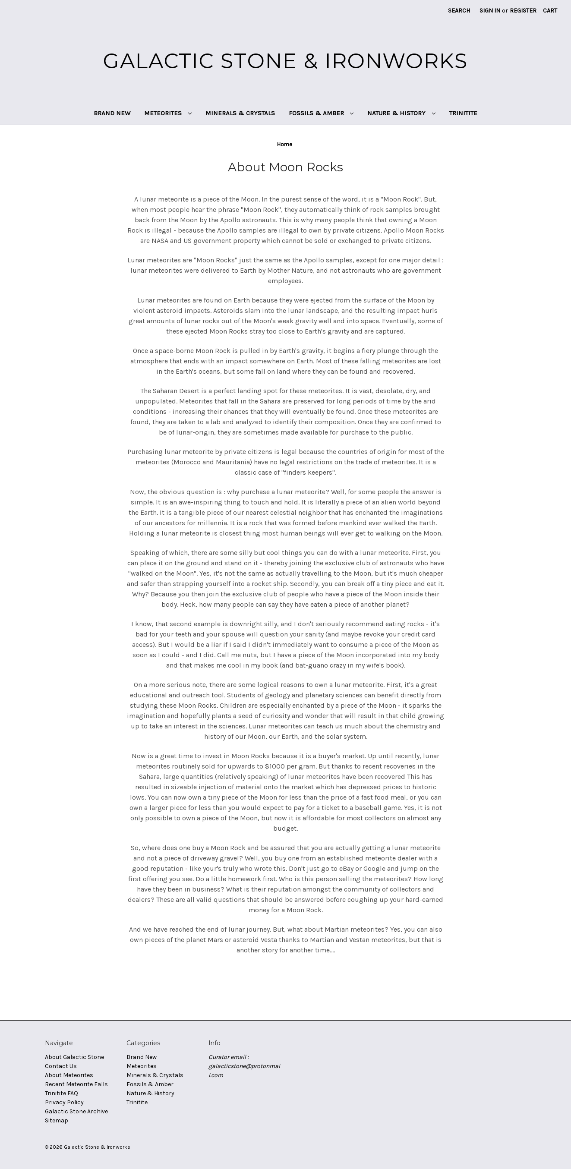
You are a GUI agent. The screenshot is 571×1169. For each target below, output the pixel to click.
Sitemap (56, 1120)
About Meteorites (69, 1075)
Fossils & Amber (321, 113)
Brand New (112, 113)
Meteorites (168, 113)
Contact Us (61, 1066)
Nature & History (401, 113)
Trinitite (463, 113)
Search (459, 10)
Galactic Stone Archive (76, 1111)
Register (523, 10)
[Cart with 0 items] (550, 10)
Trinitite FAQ (61, 1093)
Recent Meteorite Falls (76, 1084)
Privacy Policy (64, 1102)
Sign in (490, 10)
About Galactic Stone (74, 1057)
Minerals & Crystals (240, 113)
